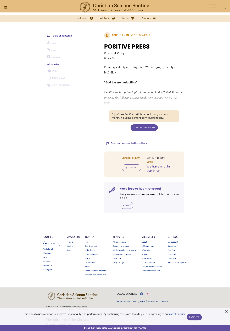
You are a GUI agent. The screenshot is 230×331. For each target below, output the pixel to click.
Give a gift (172, 236)
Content (90, 219)
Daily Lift (145, 236)
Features (118, 219)
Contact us (52, 225)
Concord (117, 240)
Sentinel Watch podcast (95, 253)
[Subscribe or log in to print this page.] (53, 71)
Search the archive (121, 228)
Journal (70, 224)
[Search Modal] (224, 7)
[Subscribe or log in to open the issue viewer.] (57, 78)
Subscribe (172, 228)
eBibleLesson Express (122, 236)
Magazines (73, 219)
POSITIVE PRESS (103, 46)
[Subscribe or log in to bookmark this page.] (56, 56)
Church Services (148, 244)
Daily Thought (119, 244)
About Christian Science (152, 248)
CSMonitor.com (148, 232)
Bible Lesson (147, 240)
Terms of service (123, 283)
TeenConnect (91, 228)
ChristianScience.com (151, 253)
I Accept (195, 317)
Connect (49, 219)
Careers (46, 243)
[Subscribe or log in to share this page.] (54, 49)
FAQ (45, 239)
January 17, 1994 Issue (113, 35)
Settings (173, 219)
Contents (107, 156)
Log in (212, 7)
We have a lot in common (153, 155)
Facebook (47, 247)
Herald (69, 232)
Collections (90, 244)
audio (96, 257)
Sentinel (70, 228)
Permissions (153, 283)
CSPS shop (172, 240)
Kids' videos (90, 232)
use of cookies (176, 316)
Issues (87, 224)
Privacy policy (139, 283)
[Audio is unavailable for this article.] (54, 42)
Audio (87, 248)
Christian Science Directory (124, 232)
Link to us (47, 235)
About (144, 224)
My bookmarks (119, 224)
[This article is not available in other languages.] (60, 85)
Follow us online (126, 276)
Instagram (47, 251)
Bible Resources (91, 236)
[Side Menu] (5, 7)
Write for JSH (48, 231)
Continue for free (132, 116)
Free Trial (171, 232)
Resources (148, 219)
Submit (102, 187)
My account (173, 224)
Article (92, 35)
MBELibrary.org (148, 228)
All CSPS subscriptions (177, 244)
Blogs (87, 240)
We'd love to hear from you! (116, 175)
